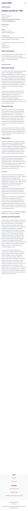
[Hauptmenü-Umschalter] (25, 2)
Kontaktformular (14, 492)
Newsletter (14, 478)
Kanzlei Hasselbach (15, 213)
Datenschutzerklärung (14, 502)
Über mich (14, 481)
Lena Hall (6, 2)
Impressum (14, 503)
